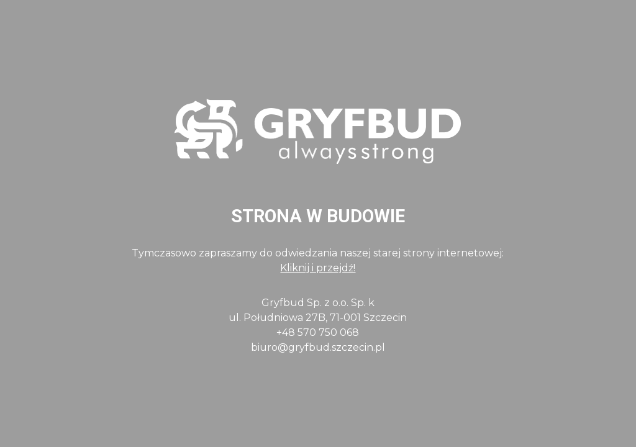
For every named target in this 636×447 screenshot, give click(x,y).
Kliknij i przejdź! (317, 268)
